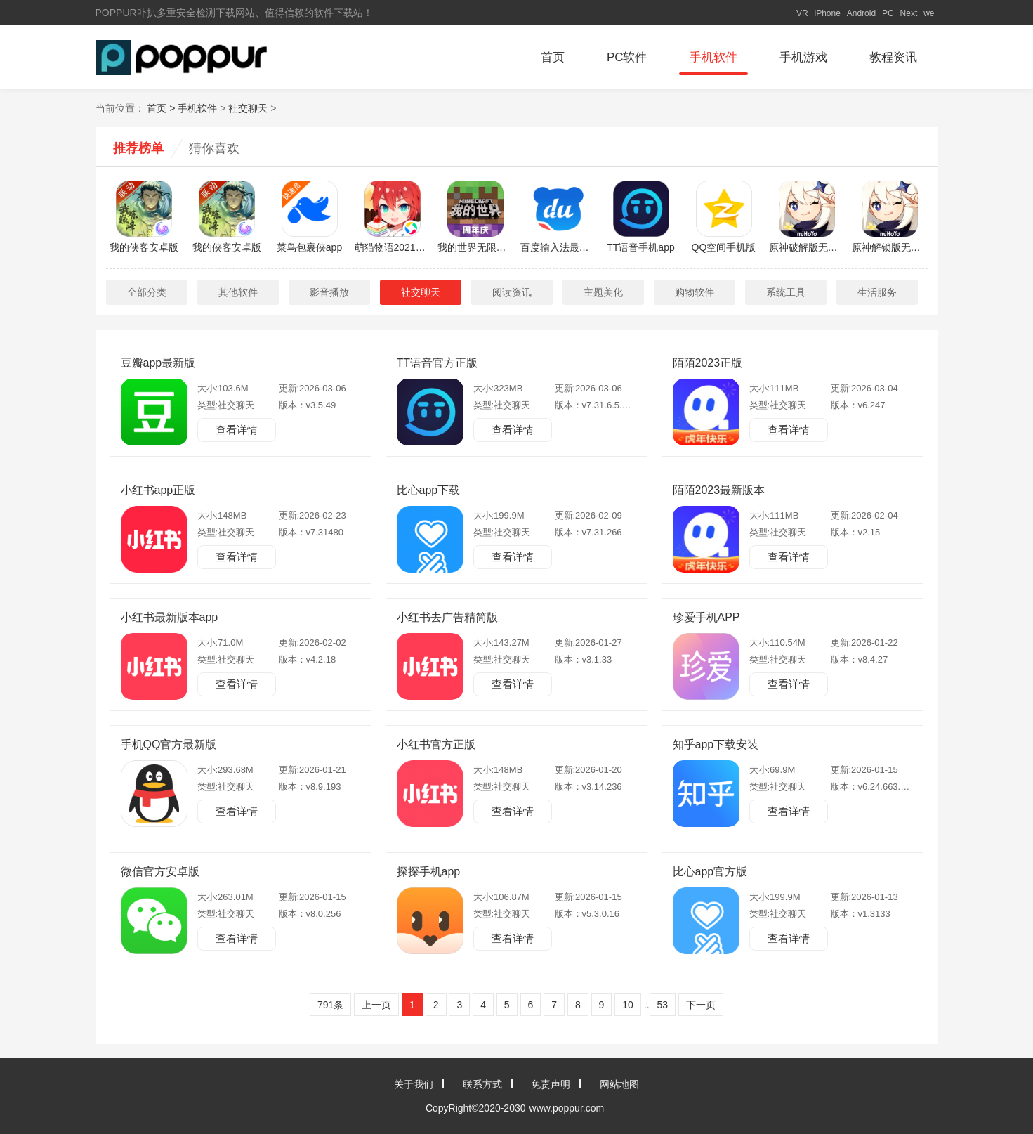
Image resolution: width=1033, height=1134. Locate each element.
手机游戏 (803, 57)
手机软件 (713, 57)
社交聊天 (248, 108)
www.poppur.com (567, 1108)
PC (888, 13)
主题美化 (603, 292)
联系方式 (482, 1084)
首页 (553, 57)
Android (861, 13)
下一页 (701, 1004)
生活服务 (877, 292)
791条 (330, 1004)
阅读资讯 (512, 292)
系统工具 (785, 292)
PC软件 (627, 57)
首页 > (162, 108)
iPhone (827, 13)
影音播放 (329, 292)
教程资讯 (893, 57)
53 (663, 1004)
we (928, 13)
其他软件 (238, 292)
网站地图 (619, 1084)
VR (802, 13)
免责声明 (550, 1084)
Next (909, 13)
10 (627, 1004)
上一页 (376, 1004)
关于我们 (413, 1084)
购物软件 (694, 292)
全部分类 (146, 292)
